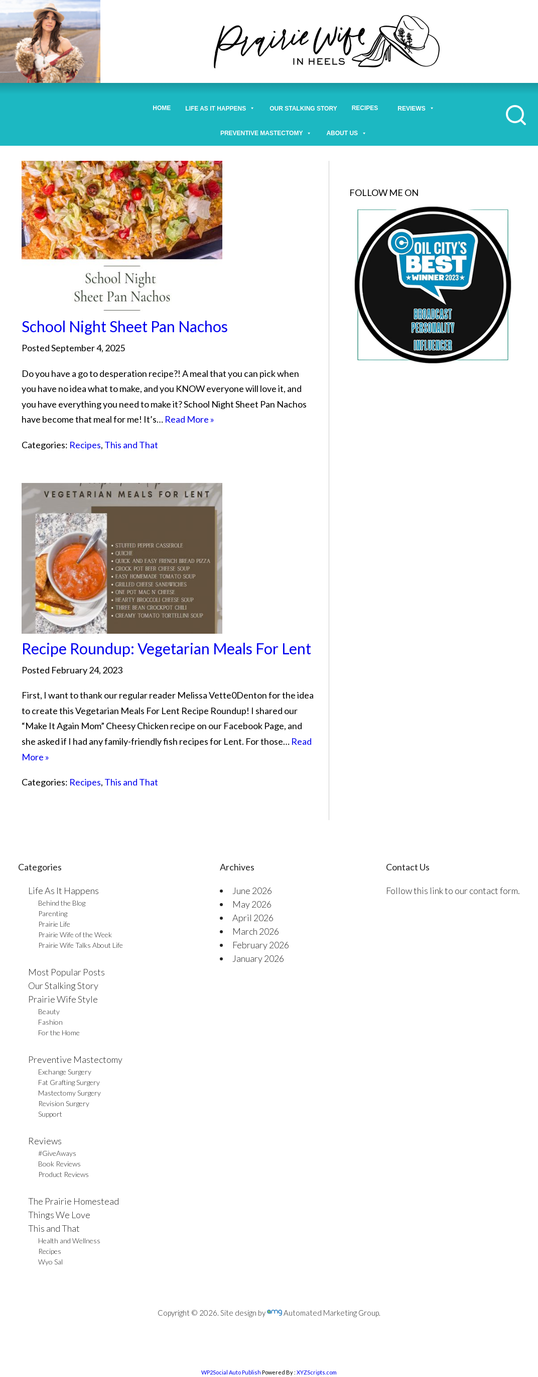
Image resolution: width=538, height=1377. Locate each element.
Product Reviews (63, 1174)
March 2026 (255, 931)
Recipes (367, 108)
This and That (131, 444)
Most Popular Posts (66, 971)
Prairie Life (54, 924)
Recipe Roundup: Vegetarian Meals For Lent (166, 648)
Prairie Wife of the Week (75, 934)
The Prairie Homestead (73, 1201)
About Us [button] (346, 131)
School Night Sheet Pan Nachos (125, 326)
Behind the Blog (61, 903)
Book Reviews (59, 1163)
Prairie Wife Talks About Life (80, 945)
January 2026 (258, 958)
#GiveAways (57, 1153)
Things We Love (59, 1214)
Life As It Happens (63, 890)
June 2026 (252, 890)
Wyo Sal (50, 1261)
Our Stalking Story (63, 985)
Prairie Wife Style (63, 999)
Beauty (49, 1011)
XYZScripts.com (317, 1372)
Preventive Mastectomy (266, 131)
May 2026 (252, 904)
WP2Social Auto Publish (231, 1372)
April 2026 (253, 917)
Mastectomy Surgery (69, 1093)
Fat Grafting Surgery (69, 1082)
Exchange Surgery (64, 1071)
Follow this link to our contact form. (453, 890)
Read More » (189, 419)
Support (50, 1114)
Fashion (50, 1022)
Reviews (45, 1140)
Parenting (52, 913)
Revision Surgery (63, 1103)
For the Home (59, 1032)
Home (162, 108)
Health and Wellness (69, 1240)
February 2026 (260, 944)
